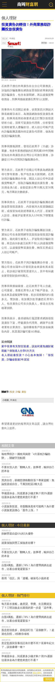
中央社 (14, 45)
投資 (12, 392)
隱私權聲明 (37, 673)
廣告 (24, 392)
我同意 (48, 679)
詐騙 (18, 392)
